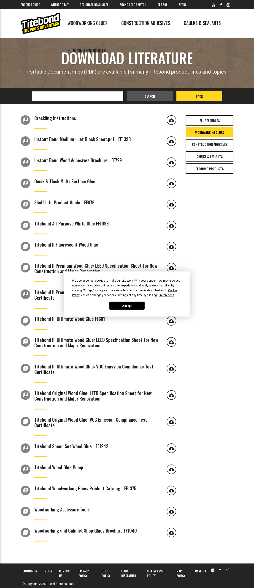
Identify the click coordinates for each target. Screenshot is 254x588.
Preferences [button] (166, 295)
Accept (127, 305)
